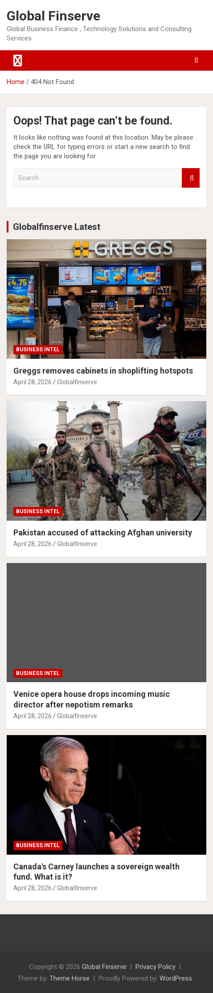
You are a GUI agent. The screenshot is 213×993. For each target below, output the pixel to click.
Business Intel (38, 349)
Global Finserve (53, 16)
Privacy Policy (155, 967)
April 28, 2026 (32, 382)
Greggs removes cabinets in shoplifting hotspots (103, 370)
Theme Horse (69, 978)
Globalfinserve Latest (56, 226)
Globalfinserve (77, 382)
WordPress (176, 978)
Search (191, 178)
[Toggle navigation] (18, 60)
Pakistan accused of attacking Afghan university (102, 532)
